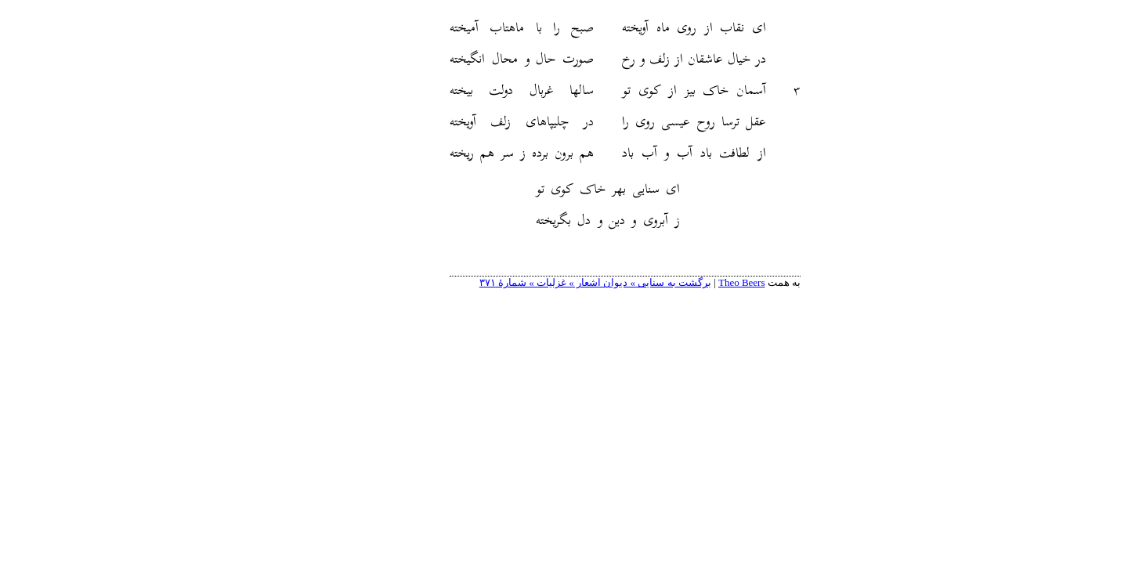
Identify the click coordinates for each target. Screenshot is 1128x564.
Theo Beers (680, 282)
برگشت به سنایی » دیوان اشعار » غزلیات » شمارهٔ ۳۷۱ (534, 282)
